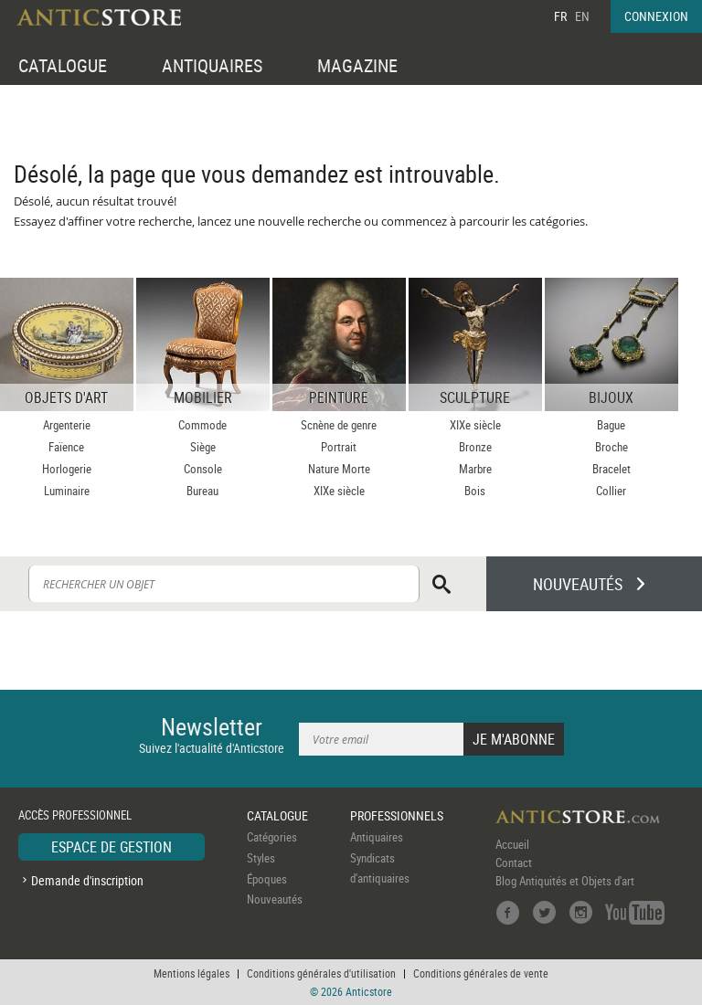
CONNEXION (656, 16)
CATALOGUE (62, 65)
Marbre (475, 468)
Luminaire (67, 490)
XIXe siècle (339, 490)
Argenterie (66, 425)
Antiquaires (376, 837)
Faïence (66, 447)
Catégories (272, 837)
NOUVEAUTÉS (577, 584)
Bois (474, 490)
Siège (203, 447)
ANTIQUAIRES (212, 65)
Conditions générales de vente (480, 973)
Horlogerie (66, 468)
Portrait (338, 447)
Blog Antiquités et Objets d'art (564, 881)
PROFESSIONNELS (396, 815)
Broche (611, 447)
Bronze (475, 447)
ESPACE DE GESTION (111, 847)
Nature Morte (339, 468)
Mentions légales (191, 973)
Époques (267, 879)
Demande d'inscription (87, 880)
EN (582, 16)
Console (203, 468)
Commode (202, 425)
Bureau (202, 490)
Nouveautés (275, 899)
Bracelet (611, 468)
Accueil (512, 844)
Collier (611, 490)
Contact (513, 862)
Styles (261, 858)
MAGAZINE (357, 65)
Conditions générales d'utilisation (321, 973)
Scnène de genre (339, 425)
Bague (611, 425)
